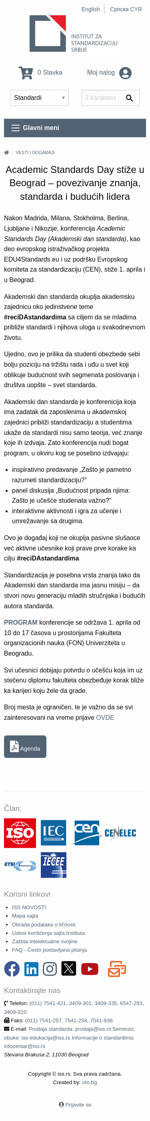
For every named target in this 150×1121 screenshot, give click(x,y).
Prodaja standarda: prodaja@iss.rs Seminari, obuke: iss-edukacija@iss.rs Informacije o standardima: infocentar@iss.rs (69, 1037)
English (91, 9)
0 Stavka (40, 72)
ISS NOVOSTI (29, 907)
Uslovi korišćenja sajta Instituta (48, 933)
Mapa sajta (25, 916)
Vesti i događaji (35, 152)
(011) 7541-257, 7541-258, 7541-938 (69, 1020)
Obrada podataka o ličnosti (44, 925)
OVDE (105, 717)
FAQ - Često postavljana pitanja (49, 950)
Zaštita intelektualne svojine (45, 941)
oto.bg (89, 1082)
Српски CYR (126, 9)
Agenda (25, 747)
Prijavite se (78, 1105)
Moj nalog (109, 72)
